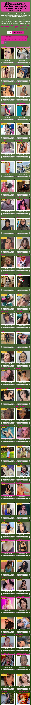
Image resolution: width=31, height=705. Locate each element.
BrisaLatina (19, 286)
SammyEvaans (20, 527)
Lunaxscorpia (20, 544)
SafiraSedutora (5, 510)
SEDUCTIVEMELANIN (22, 372)
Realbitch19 (4, 304)
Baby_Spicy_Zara (21, 98)
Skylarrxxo (4, 234)
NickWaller (19, 337)
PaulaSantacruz (20, 131)
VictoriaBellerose (21, 355)
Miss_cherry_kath (5, 613)
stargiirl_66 (4, 269)
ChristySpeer (4, 252)
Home (9, 32)
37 (2, 39)
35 (22, 37)
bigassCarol (19, 578)
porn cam (15, 687)
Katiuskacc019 (5, 595)
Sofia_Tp (3, 475)
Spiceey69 (3, 578)
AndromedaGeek (20, 166)
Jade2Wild (3, 647)
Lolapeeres (19, 492)
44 (25, 39)
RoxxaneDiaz (19, 218)
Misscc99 (3, 183)
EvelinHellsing (20, 424)
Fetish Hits (17, 702)
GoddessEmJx (5, 80)
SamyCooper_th (20, 183)
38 (5, 39)
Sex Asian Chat (12, 27)
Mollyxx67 (19, 441)
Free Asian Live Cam (28, 27)
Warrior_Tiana (4, 218)
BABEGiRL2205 (20, 407)
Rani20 (18, 114)
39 (9, 39)
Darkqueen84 (4, 321)
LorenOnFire (4, 131)
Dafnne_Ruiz (4, 355)
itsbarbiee (19, 252)
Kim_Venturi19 (20, 510)
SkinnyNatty (19, 63)
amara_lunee (4, 286)
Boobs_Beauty (5, 492)
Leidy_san (3, 544)
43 (22, 39)
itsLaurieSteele (5, 389)
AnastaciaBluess (5, 337)
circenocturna (4, 424)
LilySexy (18, 647)
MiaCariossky (4, 149)
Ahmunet (3, 46)
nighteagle (3, 458)
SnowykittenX (20, 321)
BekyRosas (19, 80)
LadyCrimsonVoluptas (22, 630)
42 (19, 39)
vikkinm (3, 441)
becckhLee (19, 149)
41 (15, 39)
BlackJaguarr (19, 46)
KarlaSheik (4, 630)
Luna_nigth (19, 389)
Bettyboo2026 (20, 269)
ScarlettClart (4, 561)
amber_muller (4, 527)
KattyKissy (19, 201)
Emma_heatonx (20, 561)
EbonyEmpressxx (21, 595)
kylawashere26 (5, 114)
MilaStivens (19, 304)
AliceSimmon (19, 458)
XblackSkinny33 (5, 407)
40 (12, 39)
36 (25, 37)
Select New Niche (18, 32)
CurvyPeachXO (5, 63)
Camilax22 (3, 201)
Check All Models (6, 37)
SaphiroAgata (20, 234)
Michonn (3, 98)
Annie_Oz (3, 372)
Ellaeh (2, 166)
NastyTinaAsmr (20, 475)
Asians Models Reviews (22, 27)
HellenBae (19, 613)
